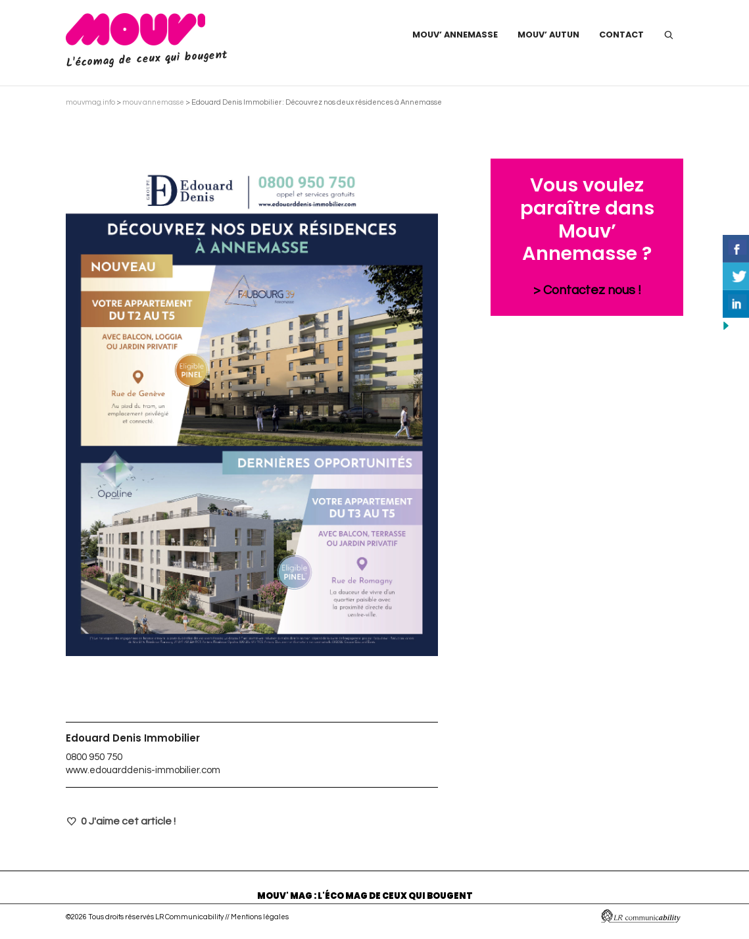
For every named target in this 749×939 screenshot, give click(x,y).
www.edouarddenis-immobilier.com (143, 770)
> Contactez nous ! (587, 290)
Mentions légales (260, 917)
